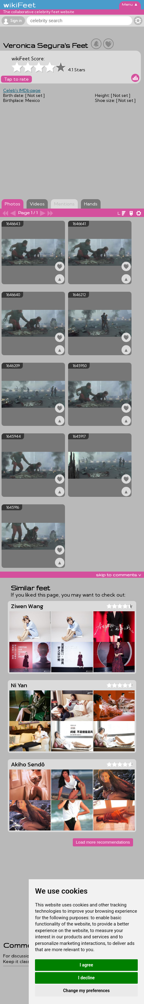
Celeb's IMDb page (22, 90)
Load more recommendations (103, 842)
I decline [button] (86, 977)
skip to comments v (118, 574)
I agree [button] (86, 964)
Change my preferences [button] (86, 990)
